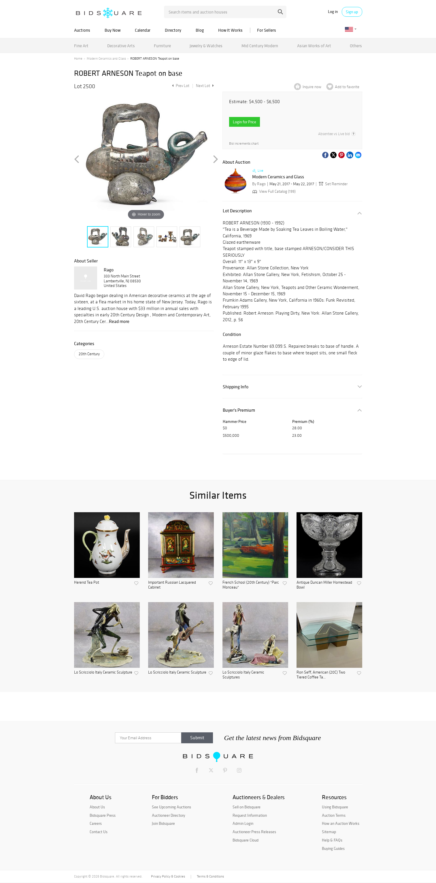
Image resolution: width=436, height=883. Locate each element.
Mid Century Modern (259, 45)
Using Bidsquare (335, 807)
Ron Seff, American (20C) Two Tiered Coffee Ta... (321, 675)
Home (78, 58)
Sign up (352, 11)
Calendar (142, 30)
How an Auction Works (340, 823)
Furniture (162, 45)
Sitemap (329, 831)
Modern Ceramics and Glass (106, 58)
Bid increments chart (243, 143)
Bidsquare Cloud (245, 840)
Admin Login (243, 823)
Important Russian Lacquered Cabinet (172, 585)
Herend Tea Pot (86, 582)
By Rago (259, 184)
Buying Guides (333, 848)
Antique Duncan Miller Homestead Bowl (324, 585)
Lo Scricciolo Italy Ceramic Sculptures (243, 675)
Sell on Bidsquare (247, 807)
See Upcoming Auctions (171, 807)
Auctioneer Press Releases (254, 831)
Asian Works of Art (314, 45)
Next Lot (205, 85)
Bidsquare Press (103, 815)
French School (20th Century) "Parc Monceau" (250, 585)
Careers (96, 823)
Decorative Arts (121, 45)
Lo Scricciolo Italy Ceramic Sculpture (103, 672)
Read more (119, 321)
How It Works (230, 30)
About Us (97, 807)
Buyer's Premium (239, 410)
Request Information (250, 815)
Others (356, 45)
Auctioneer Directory (168, 815)
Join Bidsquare (163, 823)
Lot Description (237, 210)
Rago (109, 270)
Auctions (82, 30)
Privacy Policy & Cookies (168, 876)
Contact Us (98, 831)
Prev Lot (180, 85)
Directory (173, 30)
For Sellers (266, 30)
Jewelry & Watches (206, 45)
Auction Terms (334, 815)
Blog (200, 30)
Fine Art (81, 45)
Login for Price (244, 121)
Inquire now (312, 86)
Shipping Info (235, 386)
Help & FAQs (332, 840)
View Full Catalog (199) (273, 191)
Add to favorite (347, 86)
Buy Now (112, 30)
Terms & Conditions (210, 876)
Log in (333, 12)
